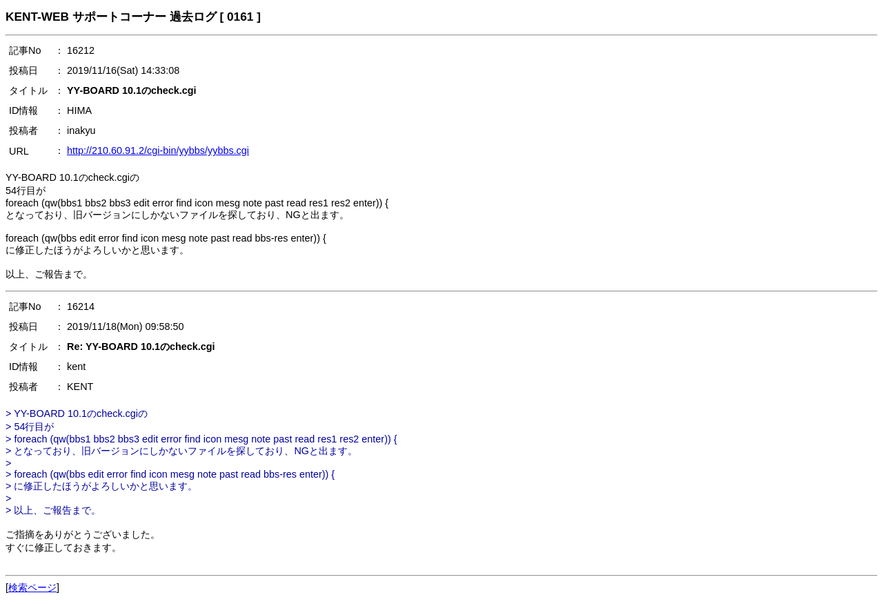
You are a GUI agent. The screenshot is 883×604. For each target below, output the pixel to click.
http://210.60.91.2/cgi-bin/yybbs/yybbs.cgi (158, 150)
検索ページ (32, 587)
